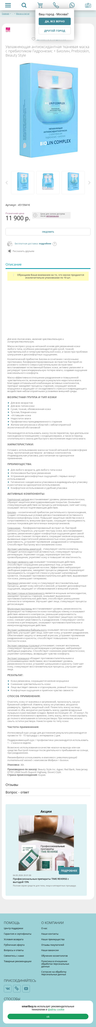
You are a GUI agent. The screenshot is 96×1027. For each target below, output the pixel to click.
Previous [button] (7, 182)
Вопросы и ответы (14, 950)
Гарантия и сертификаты (17, 933)
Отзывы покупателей (52, 944)
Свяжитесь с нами (14, 955)
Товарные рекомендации (18, 961)
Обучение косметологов (54, 955)
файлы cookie (56, 1009)
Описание (14, 264)
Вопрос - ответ (17, 792)
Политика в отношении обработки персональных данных (55, 964)
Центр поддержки (13, 928)
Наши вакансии (50, 950)
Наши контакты (49, 933)
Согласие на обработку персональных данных (53, 973)
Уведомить (48, 232)
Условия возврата (13, 939)
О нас (44, 928)
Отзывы (12, 784)
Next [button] (89, 182)
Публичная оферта (14, 944)
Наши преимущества (52, 939)
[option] (22, 182)
